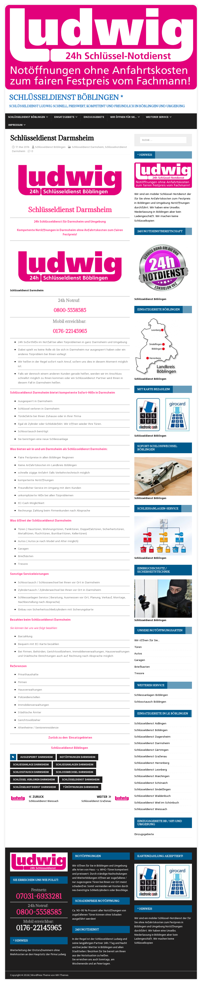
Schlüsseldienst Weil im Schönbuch (156, 802)
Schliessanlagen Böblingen (151, 695)
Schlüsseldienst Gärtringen (151, 750)
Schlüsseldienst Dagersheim (152, 736)
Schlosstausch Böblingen (150, 701)
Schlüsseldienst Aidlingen (150, 723)
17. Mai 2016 (22, 147)
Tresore (139, 673)
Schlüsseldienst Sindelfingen (152, 789)
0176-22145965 (39, 928)
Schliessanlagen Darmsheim (74, 765)
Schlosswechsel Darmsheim (74, 772)
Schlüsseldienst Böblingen (26, 117)
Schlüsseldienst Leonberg (150, 769)
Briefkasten (142, 666)
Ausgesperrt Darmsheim (36, 757)
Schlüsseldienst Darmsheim (88, 147)
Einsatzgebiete (64, 117)
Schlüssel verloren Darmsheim (34, 780)
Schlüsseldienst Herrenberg (151, 763)
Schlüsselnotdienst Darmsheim (34, 787)
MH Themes (61, 975)
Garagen (139, 660)
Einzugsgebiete (94, 117)
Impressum (15, 125)
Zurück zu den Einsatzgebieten (70, 737)
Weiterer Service (157, 117)
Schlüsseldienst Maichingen (151, 776)
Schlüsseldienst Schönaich (151, 783)
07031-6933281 (39, 896)
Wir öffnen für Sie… (123, 117)
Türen (138, 647)
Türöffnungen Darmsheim (80, 787)
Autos (138, 653)
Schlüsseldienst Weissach (150, 809)
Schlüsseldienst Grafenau (150, 756)
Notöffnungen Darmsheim (77, 757)
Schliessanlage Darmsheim (31, 765)
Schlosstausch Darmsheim (31, 772)
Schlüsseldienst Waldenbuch (152, 796)
